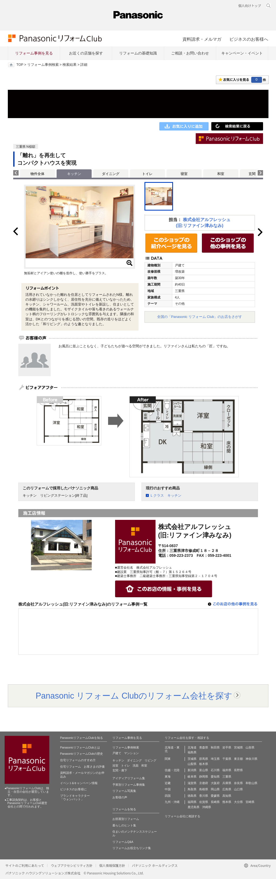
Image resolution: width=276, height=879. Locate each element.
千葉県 (226, 758)
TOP (19, 65)
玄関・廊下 (119, 770)
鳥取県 (192, 789)
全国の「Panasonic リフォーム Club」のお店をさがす (199, 317)
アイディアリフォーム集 (128, 778)
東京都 (238, 758)
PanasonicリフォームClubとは (80, 747)
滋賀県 (192, 783)
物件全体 (37, 174)
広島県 (226, 789)
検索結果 (70, 65)
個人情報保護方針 (112, 865)
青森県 (203, 747)
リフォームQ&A (122, 841)
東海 (168, 776)
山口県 (238, 789)
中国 (168, 789)
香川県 (203, 795)
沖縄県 (206, 807)
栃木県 (203, 763)
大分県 (238, 802)
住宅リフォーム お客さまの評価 (82, 766)
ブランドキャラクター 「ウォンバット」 (75, 797)
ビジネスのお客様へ (248, 39)
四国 (168, 795)
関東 (168, 758)
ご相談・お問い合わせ (190, 53)
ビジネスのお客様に (73, 789)
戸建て (116, 753)
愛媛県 (215, 795)
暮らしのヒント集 (124, 825)
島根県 (203, 789)
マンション (131, 753)
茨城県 (192, 758)
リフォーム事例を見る (34, 53)
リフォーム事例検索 (43, 65)
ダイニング (110, 174)
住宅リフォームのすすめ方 (78, 760)
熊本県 (226, 802)
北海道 (192, 747)
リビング (150, 760)
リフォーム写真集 (124, 790)
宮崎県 (250, 802)
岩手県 (226, 747)
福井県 (226, 770)
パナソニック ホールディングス (155, 865)
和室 (220, 174)
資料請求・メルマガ (201, 39)
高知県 (226, 795)
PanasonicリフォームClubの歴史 (81, 753)
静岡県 (203, 776)
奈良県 (238, 783)
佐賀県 (203, 802)
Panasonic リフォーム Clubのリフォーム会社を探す (134, 695)
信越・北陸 (172, 770)
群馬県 (203, 758)
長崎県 (215, 802)
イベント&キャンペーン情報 (79, 783)
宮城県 (238, 747)
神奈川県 (251, 758)
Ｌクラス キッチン (165, 495)
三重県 (226, 776)
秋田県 (215, 747)
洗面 (136, 765)
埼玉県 (215, 758)
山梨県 (192, 763)
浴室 (115, 765)
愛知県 (215, 776)
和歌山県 (251, 783)
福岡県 (192, 802)
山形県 (250, 747)
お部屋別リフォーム (125, 818)
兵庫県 (226, 783)
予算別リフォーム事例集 (128, 784)
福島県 (192, 752)
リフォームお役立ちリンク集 (131, 848)
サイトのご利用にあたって (24, 865)
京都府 (203, 783)
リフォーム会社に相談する (182, 816)
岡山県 (215, 789)
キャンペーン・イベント (242, 53)
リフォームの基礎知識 (138, 53)
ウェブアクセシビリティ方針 (71, 865)
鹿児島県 (193, 807)
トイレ (147, 174)
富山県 (203, 770)
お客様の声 (119, 797)
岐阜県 (192, 776)
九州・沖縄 (172, 802)
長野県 (238, 770)
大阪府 (215, 783)
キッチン (118, 760)
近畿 (168, 783)
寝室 (184, 174)
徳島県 (192, 795)
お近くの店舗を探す (86, 53)
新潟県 (192, 770)
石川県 (215, 770)
